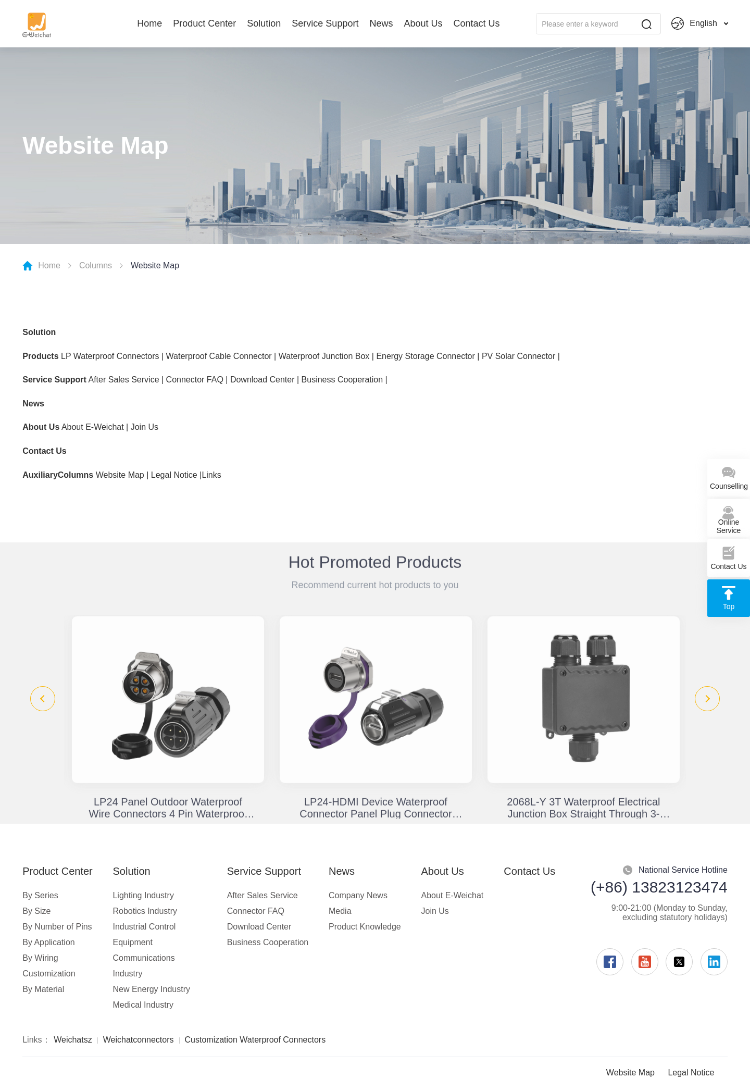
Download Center (262, 379)
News (381, 23)
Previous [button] (42, 698)
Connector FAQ (194, 379)
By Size (36, 911)
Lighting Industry (143, 895)
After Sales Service (123, 379)
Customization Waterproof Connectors (255, 1039)
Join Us (144, 427)
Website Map (120, 474)
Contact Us (476, 23)
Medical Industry (143, 1004)
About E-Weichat (92, 427)
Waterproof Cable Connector (220, 356)
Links (211, 474)
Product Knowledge (365, 926)
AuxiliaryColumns (57, 474)
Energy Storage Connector (425, 356)
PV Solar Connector (518, 356)
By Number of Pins (57, 926)
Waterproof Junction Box (324, 356)
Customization (48, 973)
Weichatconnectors (138, 1039)
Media (340, 911)
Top (728, 598)
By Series (40, 895)
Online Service (728, 520)
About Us (423, 23)
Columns (95, 265)
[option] (168, 717)
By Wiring (40, 957)
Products (40, 356)
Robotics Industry (145, 911)
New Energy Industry (151, 989)
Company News (358, 895)
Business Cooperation (342, 379)
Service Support (325, 23)
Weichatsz (73, 1039)
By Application (48, 942)
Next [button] (707, 698)
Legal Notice (174, 474)
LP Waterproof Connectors (110, 356)
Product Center (204, 23)
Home (149, 23)
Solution (264, 23)
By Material (43, 989)
